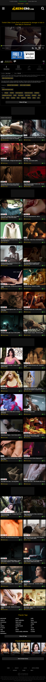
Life (38, 97)
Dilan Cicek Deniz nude (7, 78)
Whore (29, 97)
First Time (27, 95)
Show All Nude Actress (23, 658)
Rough (6, 92)
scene (7, 97)
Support (15, 670)
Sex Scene (20, 95)
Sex (3, 97)
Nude (34, 97)
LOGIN (27, 3)
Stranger (34, 95)
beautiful (23, 97)
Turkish (11, 92)
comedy (13, 97)
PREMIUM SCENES (23, 1)
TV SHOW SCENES (13, 1)
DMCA (32, 670)
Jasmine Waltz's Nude (32, 1)
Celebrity (37, 92)
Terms (23, 670)
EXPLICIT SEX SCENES (12, 85)
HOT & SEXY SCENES (25, 85)
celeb (15, 95)
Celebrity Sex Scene (6, 95)
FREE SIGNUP (21, 3)
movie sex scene (28, 92)
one (39, 95)
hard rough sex (19, 92)
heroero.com (25, 673)
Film (18, 97)
